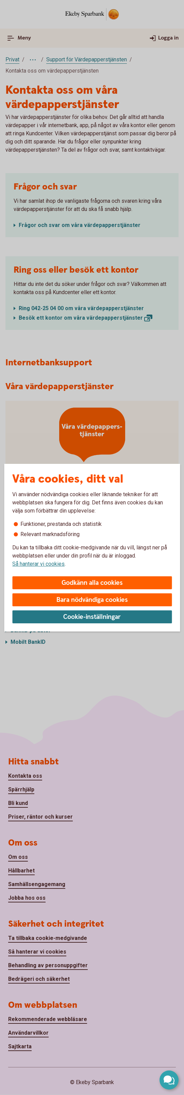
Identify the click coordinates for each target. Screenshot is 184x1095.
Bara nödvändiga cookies (92, 600)
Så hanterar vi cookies (38, 564)
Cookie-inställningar (92, 617)
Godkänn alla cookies (92, 583)
